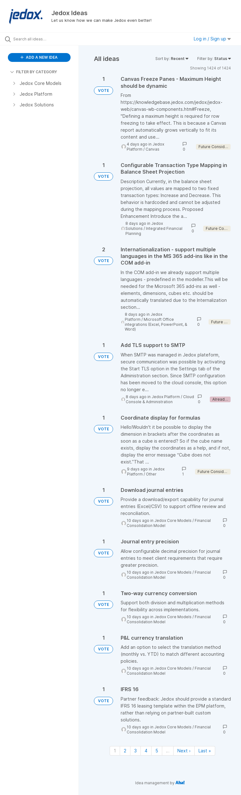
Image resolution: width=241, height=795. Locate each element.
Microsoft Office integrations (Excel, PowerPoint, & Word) (156, 324)
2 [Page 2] (125, 750)
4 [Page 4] (146, 750)
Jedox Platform (166, 396)
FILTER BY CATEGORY (33, 71)
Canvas (152, 149)
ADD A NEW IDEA (39, 57)
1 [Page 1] (115, 750)
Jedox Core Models (173, 520)
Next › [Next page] (184, 750)
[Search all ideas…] (42, 39)
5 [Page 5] (156, 750)
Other (151, 474)
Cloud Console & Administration (160, 399)
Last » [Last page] (204, 750)
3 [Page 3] (135, 750)
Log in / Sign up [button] (212, 38)
